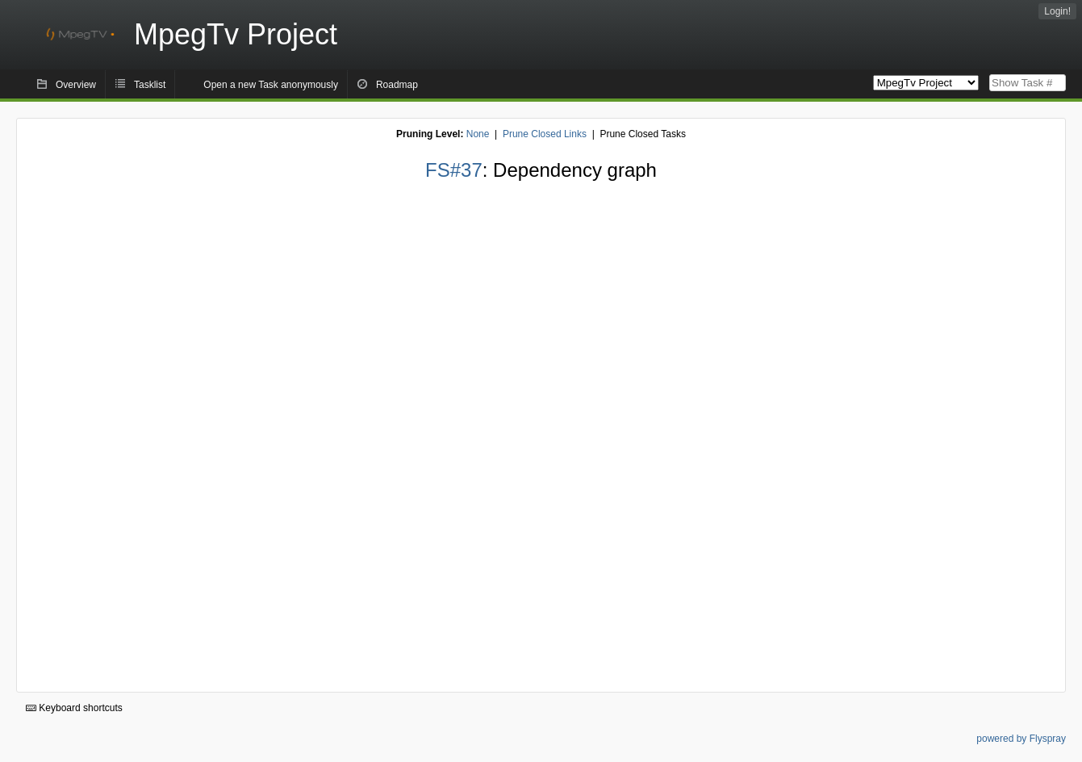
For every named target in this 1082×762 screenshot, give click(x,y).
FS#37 (454, 170)
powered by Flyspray (1021, 738)
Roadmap (397, 84)
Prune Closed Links (545, 134)
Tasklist (149, 84)
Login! (1057, 11)
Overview (76, 84)
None (478, 134)
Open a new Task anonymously (270, 84)
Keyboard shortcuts (74, 708)
